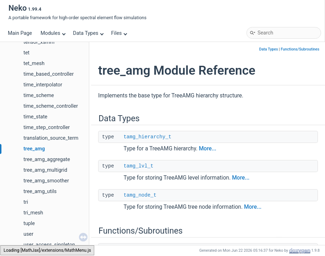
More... (207, 148)
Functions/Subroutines (300, 49)
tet (26, 53)
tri (25, 202)
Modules (53, 33)
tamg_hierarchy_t (147, 137)
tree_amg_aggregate (46, 159)
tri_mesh (33, 213)
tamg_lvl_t (138, 166)
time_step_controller (46, 127)
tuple (29, 223)
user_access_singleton (49, 245)
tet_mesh (33, 63)
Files (119, 33)
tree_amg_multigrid (45, 170)
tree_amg (34, 149)
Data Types (88, 33)
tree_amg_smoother (46, 181)
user (28, 234)
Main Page (20, 33)
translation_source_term (51, 138)
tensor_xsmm (38, 42)
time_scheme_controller (50, 106)
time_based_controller (48, 74)
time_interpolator (42, 85)
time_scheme (38, 95)
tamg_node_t (139, 195)
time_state (35, 117)
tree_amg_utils (40, 191)
